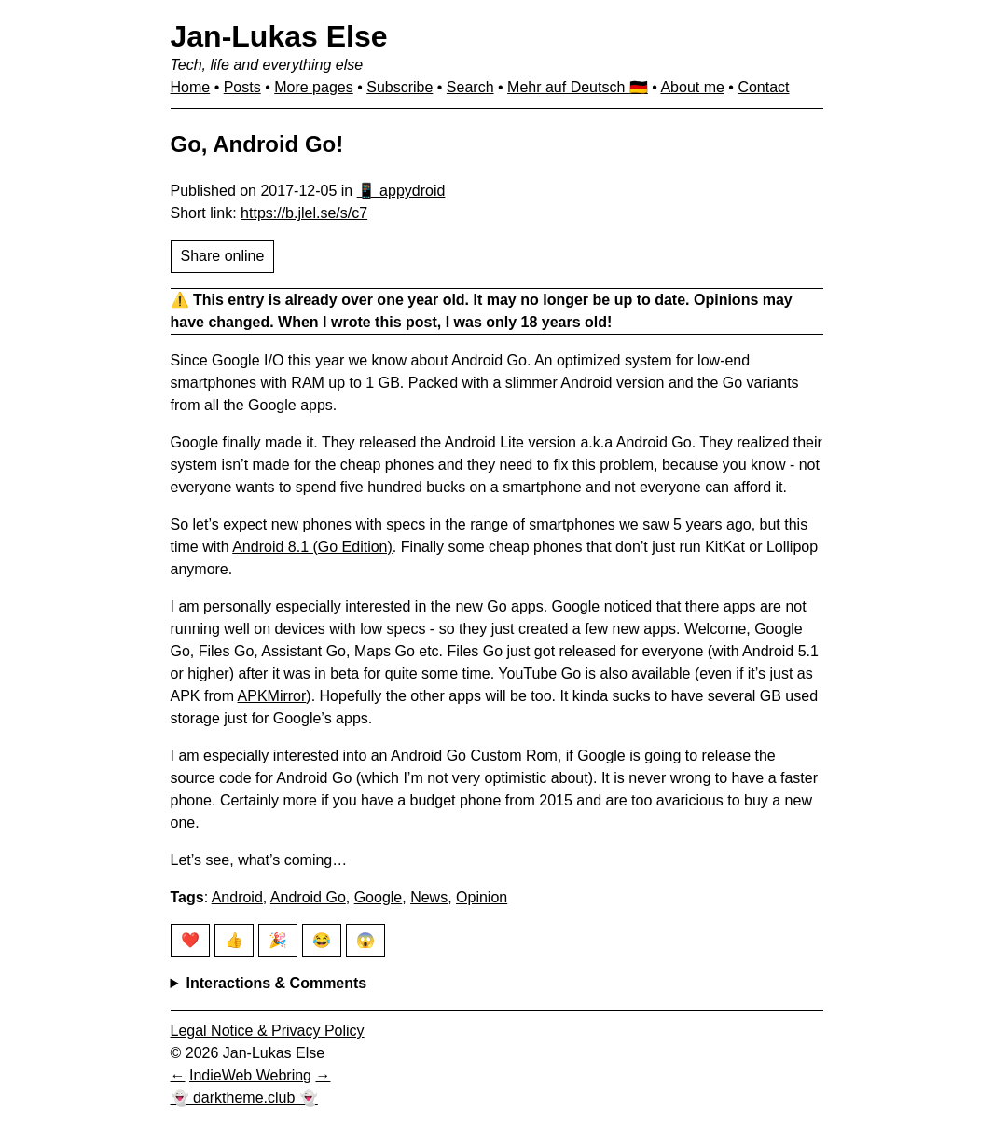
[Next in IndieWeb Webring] (322, 1075)
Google (378, 897)
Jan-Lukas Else (279, 36)
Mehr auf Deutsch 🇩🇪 (577, 87)
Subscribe (399, 87)
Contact (763, 87)
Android (237, 897)
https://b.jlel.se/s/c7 (304, 213)
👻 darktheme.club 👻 (244, 1098)
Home (191, 87)
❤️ (190, 940)
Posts (242, 87)
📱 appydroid (401, 191)
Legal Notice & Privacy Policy (268, 1031)
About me (692, 87)
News (429, 897)
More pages (313, 87)
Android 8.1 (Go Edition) (312, 547)
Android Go (308, 897)
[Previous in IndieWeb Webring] (178, 1075)
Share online (223, 256)
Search (470, 87)
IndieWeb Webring (250, 1075)
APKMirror (272, 696)
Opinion (481, 897)
